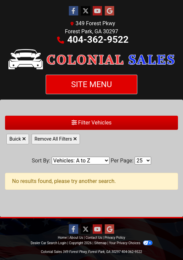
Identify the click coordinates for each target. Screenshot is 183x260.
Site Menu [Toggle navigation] (91, 84)
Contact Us (94, 237)
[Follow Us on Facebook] (73, 11)
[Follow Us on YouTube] (97, 11)
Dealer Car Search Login (48, 243)
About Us (76, 237)
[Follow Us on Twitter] (85, 11)
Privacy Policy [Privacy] (114, 237)
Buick (17, 139)
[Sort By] (80, 160)
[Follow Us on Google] (109, 11)
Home (62, 237)
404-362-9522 (98, 39)
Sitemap (100, 243)
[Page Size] (143, 160)
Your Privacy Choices (130, 243)
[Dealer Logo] (91, 59)
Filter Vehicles (92, 122)
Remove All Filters (56, 139)
